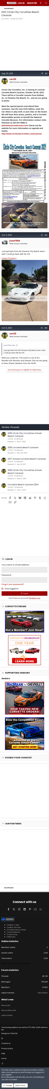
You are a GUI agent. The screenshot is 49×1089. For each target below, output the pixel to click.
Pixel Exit (13, 1033)
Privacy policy (7, 1048)
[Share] (42, 73)
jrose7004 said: (9, 345)
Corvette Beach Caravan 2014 (23, 484)
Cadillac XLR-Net (14, 927)
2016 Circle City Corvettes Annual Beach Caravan (25, 472)
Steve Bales (43, 993)
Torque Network (13, 932)
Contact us (5, 1043)
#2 (46, 235)
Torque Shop (12, 934)
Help (3, 1053)
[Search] (45, 3)
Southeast (18, 439)
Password (6, 575)
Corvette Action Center (16, 930)
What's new (7, 999)
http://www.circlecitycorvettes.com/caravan (22, 134)
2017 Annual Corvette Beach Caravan (27, 458)
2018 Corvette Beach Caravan (23, 447)
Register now (34, 598)
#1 (46, 73)
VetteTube (11, 937)
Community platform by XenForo (24, 1028)
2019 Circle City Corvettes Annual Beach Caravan (25, 435)
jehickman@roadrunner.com (15, 125)
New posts (5, 1005)
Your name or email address (15, 564)
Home (4, 1058)
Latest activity (7, 1015)
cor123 (6, 18)
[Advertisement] (24, 45)
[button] (24, 1038)
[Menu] (3, 3)
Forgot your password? (13, 584)
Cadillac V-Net (13, 925)
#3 (45, 327)
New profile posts (8, 1010)
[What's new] (40, 3)
